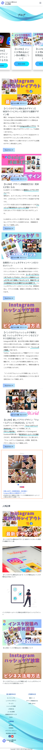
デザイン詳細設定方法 (32, 701)
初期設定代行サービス (11, 714)
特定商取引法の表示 (11, 733)
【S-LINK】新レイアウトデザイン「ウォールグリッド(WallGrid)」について (21, 421)
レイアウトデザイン (11, 701)
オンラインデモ (11, 698)
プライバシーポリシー (11, 730)
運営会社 (11, 725)
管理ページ (32, 698)
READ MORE (21, 64)
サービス (11, 703)
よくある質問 (11, 711)
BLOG (11, 717)
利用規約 (11, 728)
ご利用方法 (11, 709)
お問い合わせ (31, 703)
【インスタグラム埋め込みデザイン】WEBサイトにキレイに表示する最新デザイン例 (21, 111)
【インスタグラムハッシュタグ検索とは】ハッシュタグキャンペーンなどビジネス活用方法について (21, 335)
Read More (9, 150)
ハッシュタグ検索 (11, 706)
